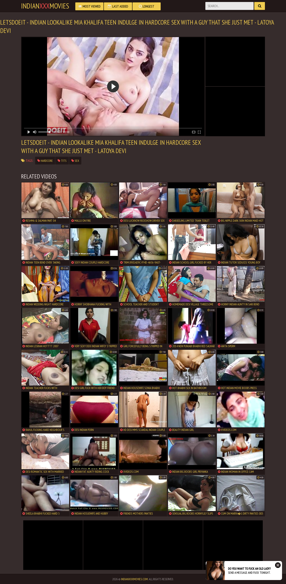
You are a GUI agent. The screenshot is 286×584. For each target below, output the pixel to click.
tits (62, 161)
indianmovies (45, 6)
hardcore (45, 161)
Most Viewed (89, 6)
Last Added (118, 6)
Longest (146, 6)
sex (75, 161)
